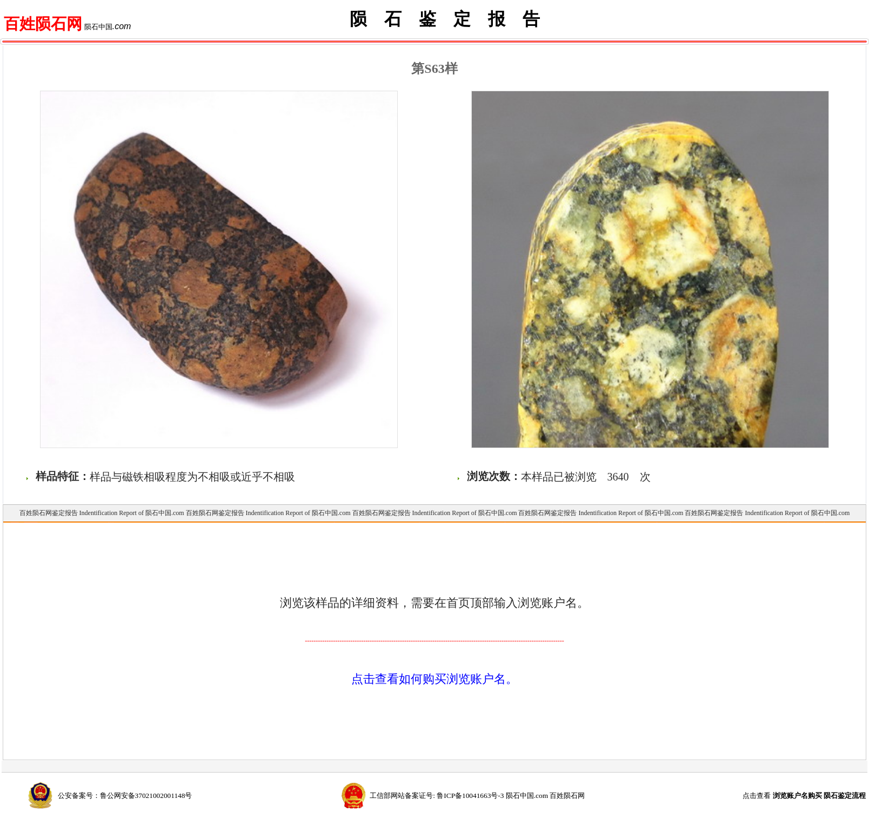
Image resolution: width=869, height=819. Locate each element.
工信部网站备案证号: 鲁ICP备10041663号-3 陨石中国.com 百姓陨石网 (477, 795)
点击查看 (804, 795)
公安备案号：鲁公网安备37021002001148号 (125, 795)
